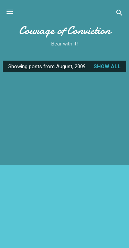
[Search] (119, 13)
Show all (107, 66)
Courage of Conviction (64, 30)
